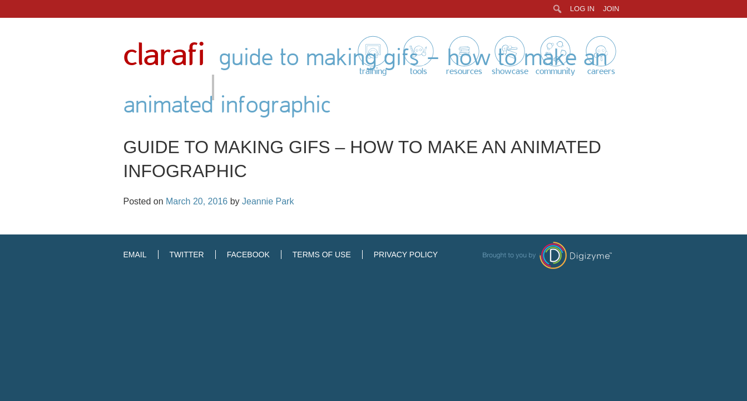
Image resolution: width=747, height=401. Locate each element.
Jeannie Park (268, 201)
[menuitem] (557, 9)
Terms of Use (322, 254)
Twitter (187, 254)
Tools (418, 71)
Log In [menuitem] (582, 8)
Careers (601, 71)
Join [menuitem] (611, 8)
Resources (464, 71)
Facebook (248, 254)
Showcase (510, 71)
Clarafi (164, 55)
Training (373, 71)
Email (135, 254)
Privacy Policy (406, 254)
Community (555, 71)
